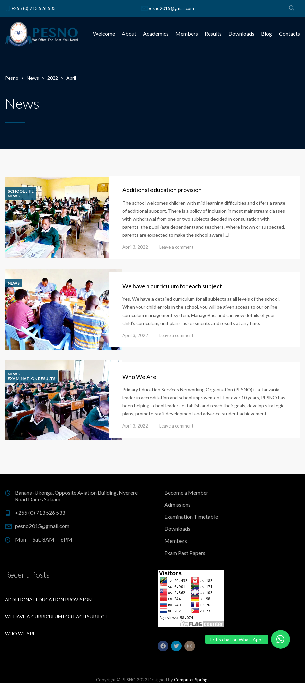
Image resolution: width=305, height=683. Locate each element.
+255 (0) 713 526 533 (34, 8)
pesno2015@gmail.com (170, 8)
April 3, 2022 (135, 247)
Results (213, 33)
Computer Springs (191, 679)
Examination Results (31, 379)
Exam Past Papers (184, 553)
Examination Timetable (191, 516)
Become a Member (186, 492)
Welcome (104, 33)
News (14, 196)
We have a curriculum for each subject (172, 286)
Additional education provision (162, 189)
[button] (280, 639)
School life (21, 191)
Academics (156, 33)
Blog (266, 33)
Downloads (241, 33)
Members (186, 33)
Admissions (177, 504)
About (129, 33)
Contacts (289, 33)
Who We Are (139, 376)
